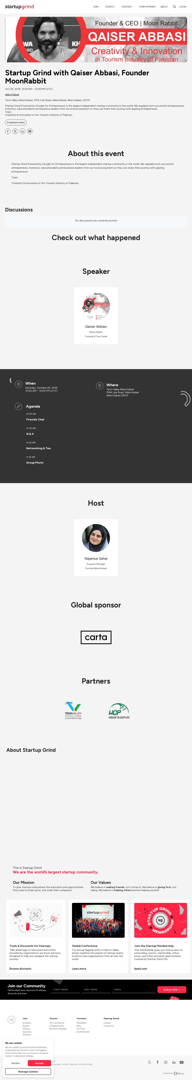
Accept (39, 1063)
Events (109, 6)
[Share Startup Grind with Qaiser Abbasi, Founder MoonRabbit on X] (15, 131)
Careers (107, 1023)
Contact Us (109, 1026)
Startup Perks (147, 6)
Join (95, 6)
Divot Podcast (83, 1032)
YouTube (81, 1029)
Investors (27, 1023)
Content (126, 6)
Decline (15, 1063)
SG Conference (57, 1023)
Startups (26, 1029)
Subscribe (170, 989)
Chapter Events (57, 1026)
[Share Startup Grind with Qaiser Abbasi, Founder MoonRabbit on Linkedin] (22, 131)
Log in (182, 6)
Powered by (173, 1073)
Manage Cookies (28, 1071)
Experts (26, 1026)
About (164, 6)
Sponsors (27, 1032)
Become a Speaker (58, 1029)
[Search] (174, 6)
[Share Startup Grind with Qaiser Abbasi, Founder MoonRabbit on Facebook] (7, 131)
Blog (79, 1026)
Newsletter (82, 1023)
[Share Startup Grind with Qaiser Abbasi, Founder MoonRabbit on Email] (29, 131)
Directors (27, 1034)
